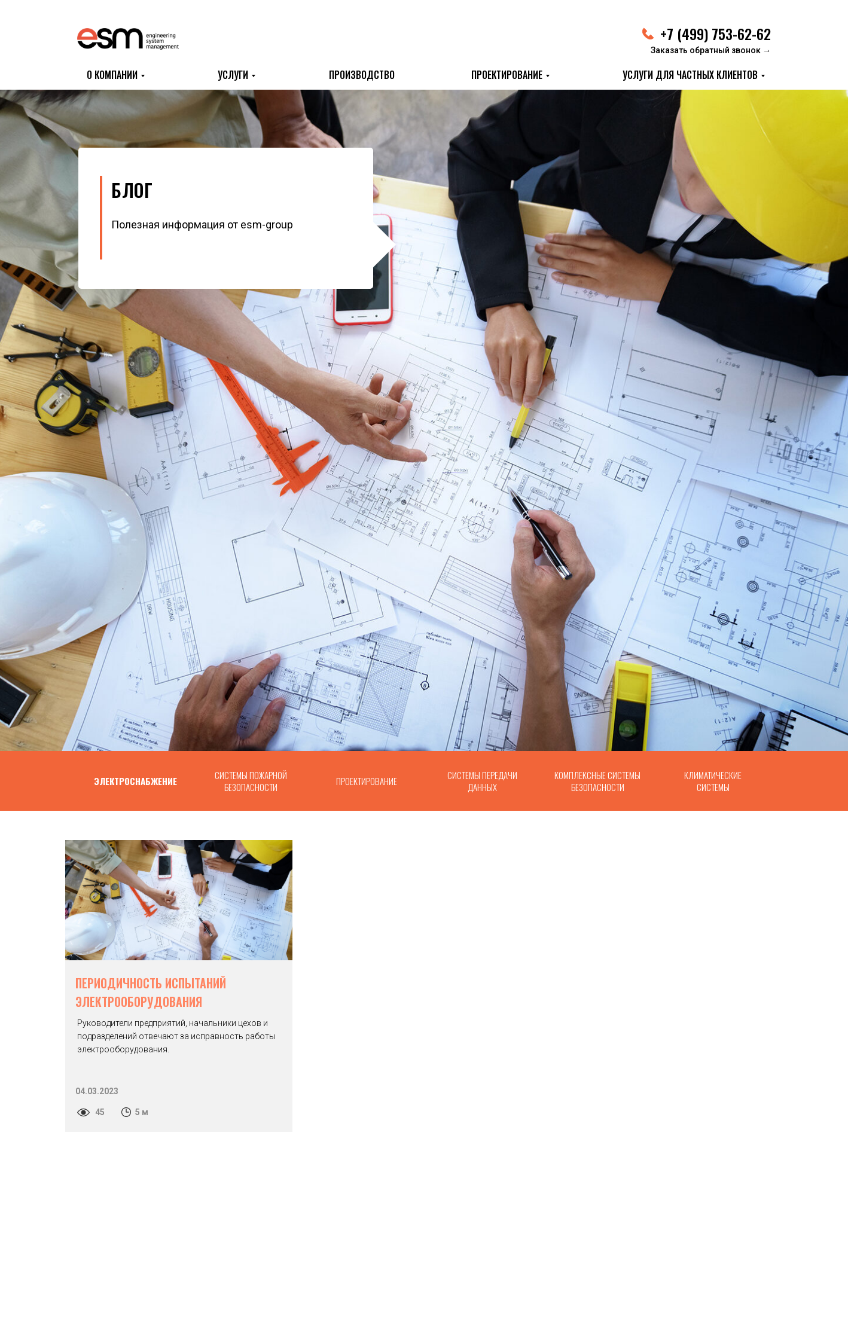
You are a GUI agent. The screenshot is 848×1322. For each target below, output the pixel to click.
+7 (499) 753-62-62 (715, 33)
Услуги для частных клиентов (690, 75)
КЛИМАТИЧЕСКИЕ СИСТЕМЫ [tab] (713, 780)
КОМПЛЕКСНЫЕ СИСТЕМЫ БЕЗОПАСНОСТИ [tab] (597, 780)
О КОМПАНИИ (112, 75)
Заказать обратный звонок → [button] (711, 50)
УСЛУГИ (233, 75)
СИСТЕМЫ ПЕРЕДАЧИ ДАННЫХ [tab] (482, 780)
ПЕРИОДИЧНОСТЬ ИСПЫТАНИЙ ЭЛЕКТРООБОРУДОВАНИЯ (150, 992)
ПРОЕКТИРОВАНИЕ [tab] (366, 780)
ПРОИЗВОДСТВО (362, 75)
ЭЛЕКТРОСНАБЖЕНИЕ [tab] (135, 780)
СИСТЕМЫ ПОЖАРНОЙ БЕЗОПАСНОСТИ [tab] (251, 780)
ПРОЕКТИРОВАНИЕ (506, 75)
